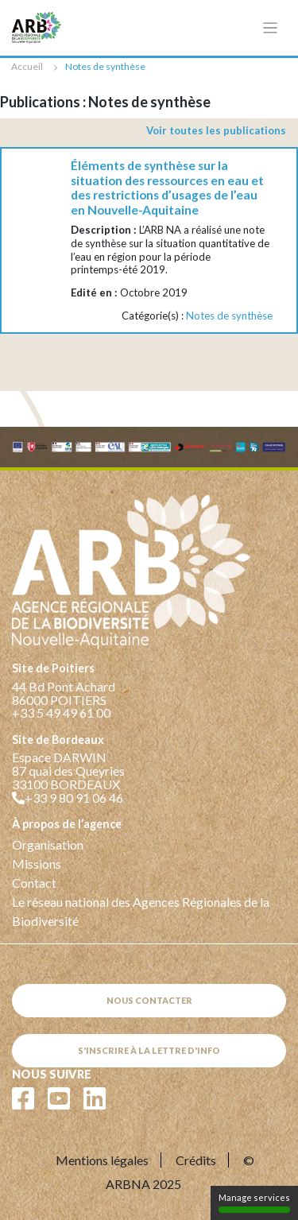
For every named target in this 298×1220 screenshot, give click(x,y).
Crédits (196, 1160)
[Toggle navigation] (270, 28)
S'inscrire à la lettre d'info (149, 1050)
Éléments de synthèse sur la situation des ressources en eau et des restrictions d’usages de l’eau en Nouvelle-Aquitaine (167, 187)
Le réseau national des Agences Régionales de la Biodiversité (140, 911)
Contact (34, 882)
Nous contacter (149, 1000)
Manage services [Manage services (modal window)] (254, 1202)
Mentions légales (102, 1160)
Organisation (47, 844)
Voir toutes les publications (216, 130)
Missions (36, 863)
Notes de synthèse (229, 315)
